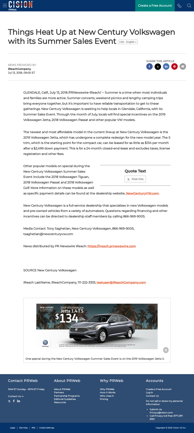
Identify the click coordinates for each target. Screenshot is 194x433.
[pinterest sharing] (174, 67)
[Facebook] (14, 401)
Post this (135, 179)
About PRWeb (62, 389)
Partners (59, 392)
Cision (176, 428)
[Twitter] (10, 401)
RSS (33, 428)
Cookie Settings (46, 428)
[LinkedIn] (18, 401)
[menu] (5, 5)
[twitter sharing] (158, 67)
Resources (60, 402)
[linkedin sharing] (166, 67)
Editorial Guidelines (65, 399)
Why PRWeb (107, 389)
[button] (189, 5)
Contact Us (16, 396)
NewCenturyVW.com (142, 193)
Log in (149, 392)
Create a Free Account (158, 389)
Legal (12, 428)
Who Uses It (107, 395)
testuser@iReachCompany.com (121, 282)
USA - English (128, 41)
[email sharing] (183, 67)
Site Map (23, 428)
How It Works (107, 392)
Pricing (104, 399)
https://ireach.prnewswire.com (112, 246)
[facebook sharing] (149, 67)
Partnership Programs (67, 395)
